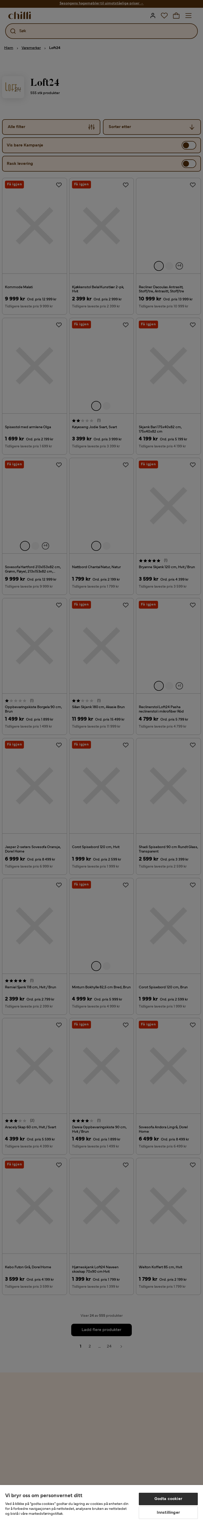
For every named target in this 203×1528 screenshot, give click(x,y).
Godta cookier (168, 1499)
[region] (101, 1506)
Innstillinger (168, 1513)
